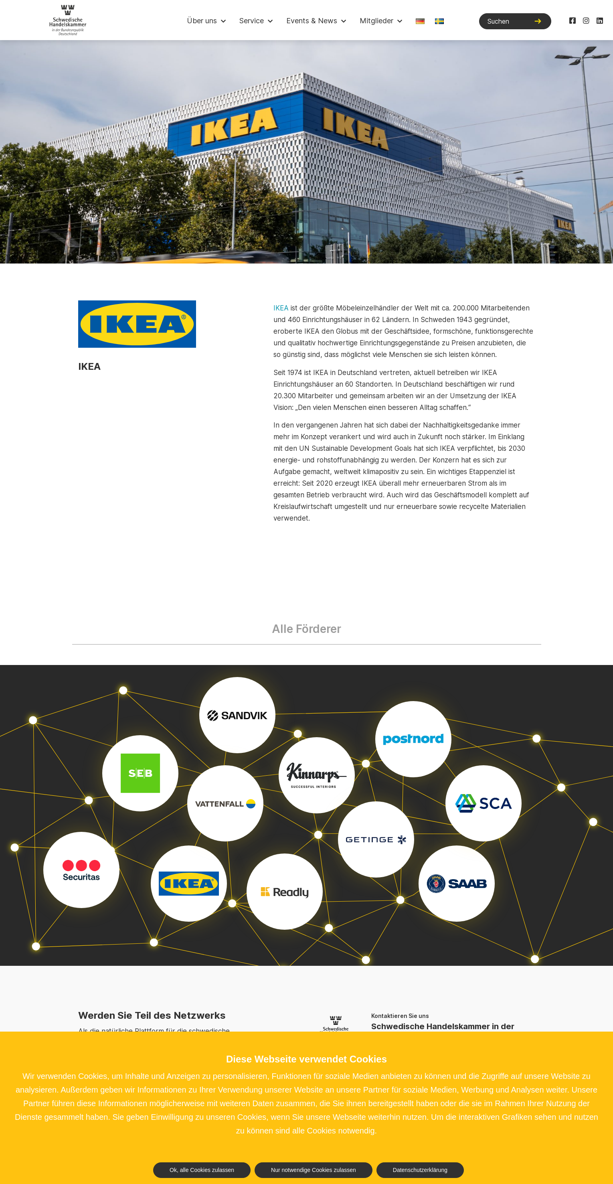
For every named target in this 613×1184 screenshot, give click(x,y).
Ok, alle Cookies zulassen (202, 1170)
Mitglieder (376, 20)
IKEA (281, 308)
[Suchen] (515, 21)
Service (251, 20)
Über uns (202, 20)
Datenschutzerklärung (420, 1170)
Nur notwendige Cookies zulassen (313, 1170)
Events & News (311, 20)
